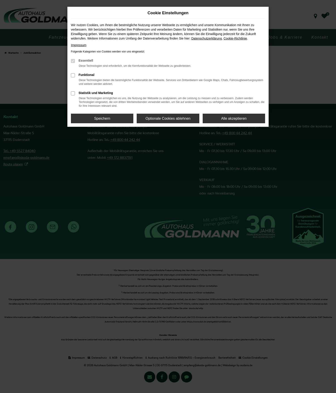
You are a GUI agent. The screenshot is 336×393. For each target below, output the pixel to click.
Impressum (78, 45)
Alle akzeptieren (234, 118)
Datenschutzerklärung (206, 38)
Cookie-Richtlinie (235, 38)
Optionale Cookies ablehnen (167, 118)
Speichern (102, 118)
